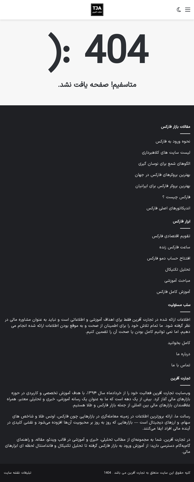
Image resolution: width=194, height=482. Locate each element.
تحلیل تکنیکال (177, 270)
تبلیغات (26, 472)
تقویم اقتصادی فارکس (171, 236)
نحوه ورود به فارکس (172, 141)
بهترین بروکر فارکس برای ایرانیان (162, 186)
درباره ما (183, 354)
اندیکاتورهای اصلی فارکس (168, 208)
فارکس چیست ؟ (176, 197)
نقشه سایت (12, 472)
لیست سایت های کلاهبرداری (166, 153)
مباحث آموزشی (177, 281)
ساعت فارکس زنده (174, 247)
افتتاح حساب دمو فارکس (168, 258)
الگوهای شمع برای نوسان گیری (164, 164)
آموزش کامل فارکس (173, 292)
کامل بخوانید (179, 343)
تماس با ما (180, 365)
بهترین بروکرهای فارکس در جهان (162, 175)
